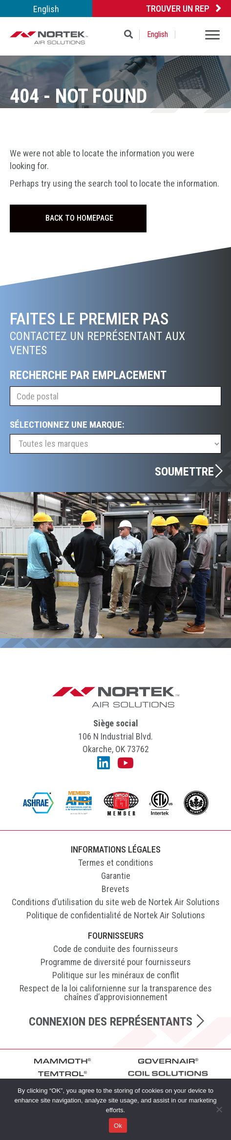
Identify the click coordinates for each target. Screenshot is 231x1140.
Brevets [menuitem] (115, 889)
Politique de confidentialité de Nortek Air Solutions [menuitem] (115, 915)
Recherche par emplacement (88, 375)
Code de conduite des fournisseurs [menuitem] (115, 949)
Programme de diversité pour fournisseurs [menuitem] (116, 962)
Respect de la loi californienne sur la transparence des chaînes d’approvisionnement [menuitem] (116, 992)
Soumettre (184, 471)
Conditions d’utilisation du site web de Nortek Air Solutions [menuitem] (116, 902)
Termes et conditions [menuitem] (115, 862)
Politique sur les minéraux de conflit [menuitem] (115, 975)
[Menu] (212, 36)
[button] (130, 35)
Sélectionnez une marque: (67, 424)
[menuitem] (46, 8)
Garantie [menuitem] (115, 876)
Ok (118, 1125)
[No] (219, 1109)
